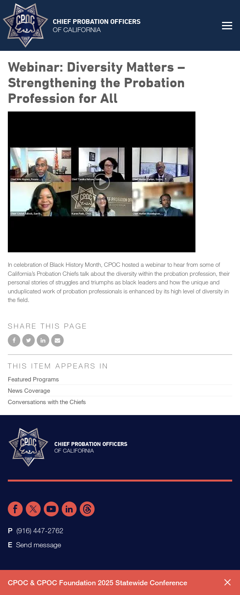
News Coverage (29, 390)
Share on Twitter (28, 340)
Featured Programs (33, 379)
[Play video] (101, 181)
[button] (227, 25)
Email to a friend (57, 340)
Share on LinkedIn (43, 340)
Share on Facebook (14, 340)
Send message (38, 544)
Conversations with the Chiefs (47, 401)
